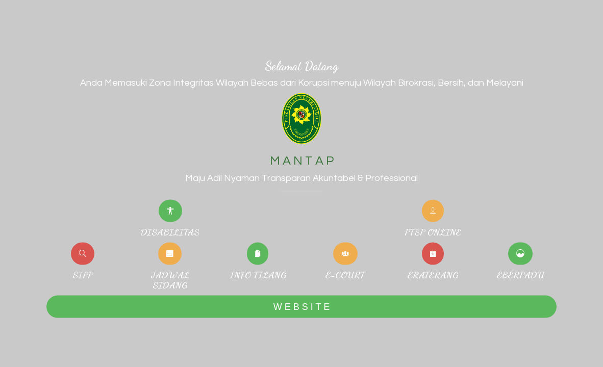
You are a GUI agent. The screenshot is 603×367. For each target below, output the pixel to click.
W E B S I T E (301, 306)
